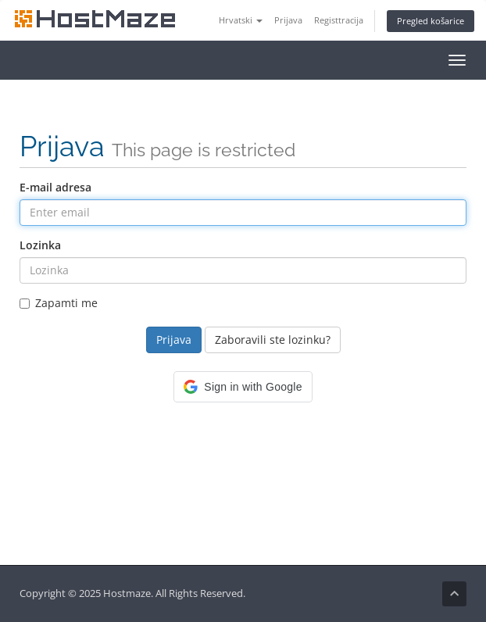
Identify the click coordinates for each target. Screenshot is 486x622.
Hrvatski (241, 20)
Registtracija (338, 20)
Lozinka (40, 245)
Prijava (288, 20)
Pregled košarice (430, 21)
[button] (242, 386)
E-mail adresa (55, 187)
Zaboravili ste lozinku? (273, 339)
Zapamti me (59, 302)
